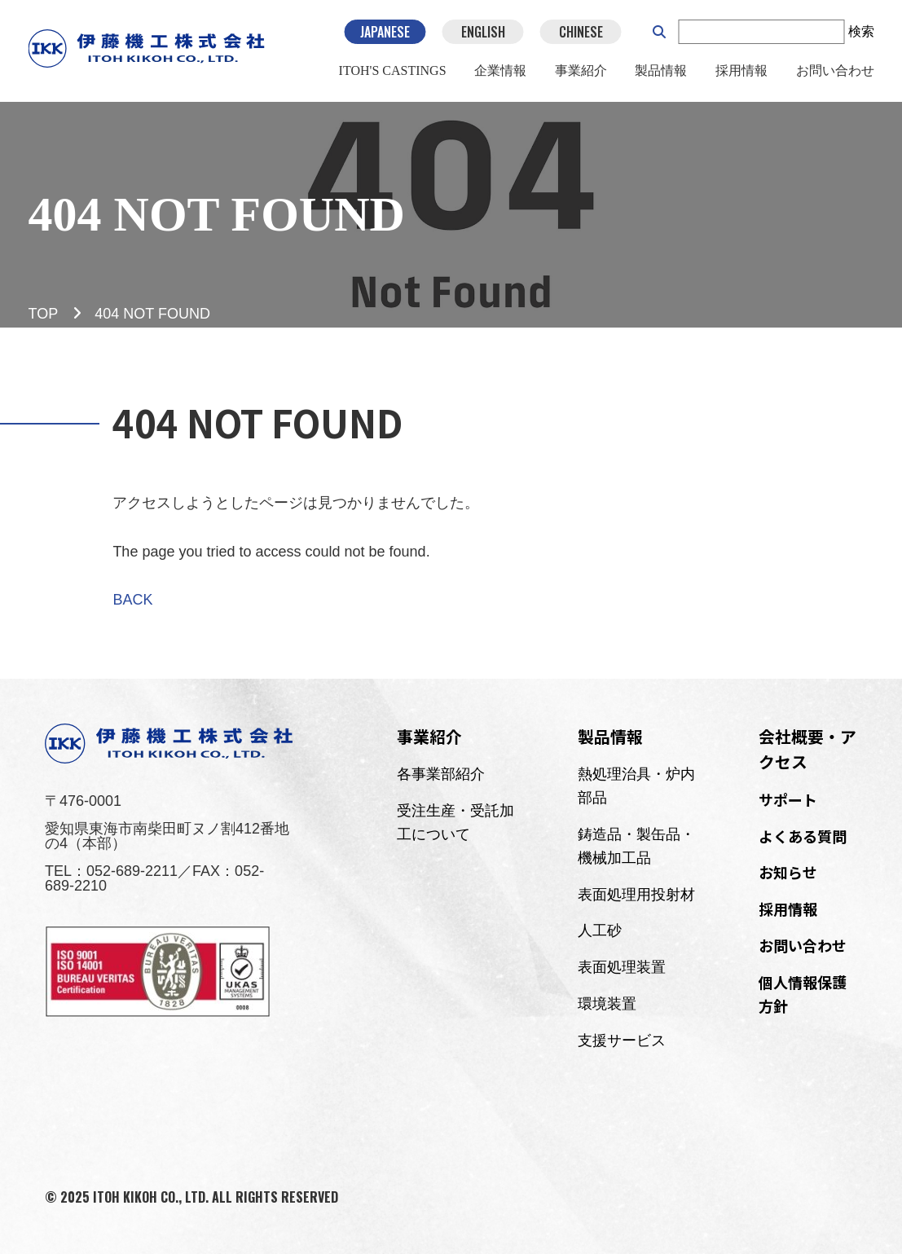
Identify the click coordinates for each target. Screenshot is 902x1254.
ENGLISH (482, 32)
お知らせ (788, 871)
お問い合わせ (834, 72)
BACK (132, 600)
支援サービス (622, 1040)
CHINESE (580, 32)
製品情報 (661, 72)
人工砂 (600, 930)
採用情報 (741, 72)
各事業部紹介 (441, 774)
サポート (788, 799)
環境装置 (607, 1004)
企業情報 (500, 72)
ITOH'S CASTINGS (393, 72)
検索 (860, 32)
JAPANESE (385, 32)
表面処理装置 (622, 967)
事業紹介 (581, 72)
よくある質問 (803, 836)
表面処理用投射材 (636, 895)
